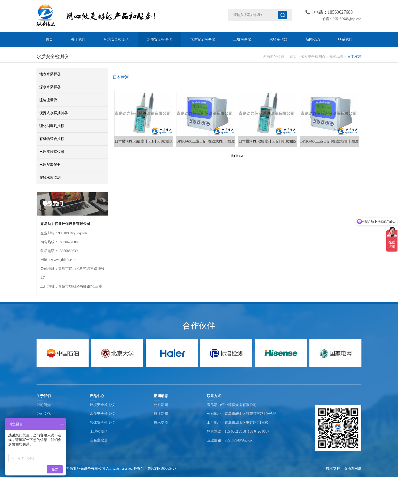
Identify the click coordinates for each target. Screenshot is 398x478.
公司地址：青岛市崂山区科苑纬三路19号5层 (241, 414)
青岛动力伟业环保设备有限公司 (232, 405)
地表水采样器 (50, 74)
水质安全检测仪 (159, 39)
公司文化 (44, 414)
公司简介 (44, 405)
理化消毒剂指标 (51, 126)
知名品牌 (336, 57)
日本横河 (354, 57)
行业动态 (161, 414)
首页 (49, 39)
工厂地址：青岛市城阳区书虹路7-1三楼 (238, 422)
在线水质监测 (50, 178)
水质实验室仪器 (51, 152)
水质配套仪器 (50, 165)
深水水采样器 (50, 87)
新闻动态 (313, 39)
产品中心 (97, 396)
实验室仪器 (278, 39)
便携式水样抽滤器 (53, 113)
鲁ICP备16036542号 (163, 468)
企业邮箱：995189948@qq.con (230, 440)
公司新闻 (161, 405)
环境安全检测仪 (116, 39)
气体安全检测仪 (202, 39)
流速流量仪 (48, 100)
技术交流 (161, 422)
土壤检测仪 (242, 39)
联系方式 (214, 396)
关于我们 (78, 39)
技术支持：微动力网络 (343, 468)
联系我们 (345, 39)
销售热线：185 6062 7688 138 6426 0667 (238, 431)
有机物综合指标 (51, 139)
